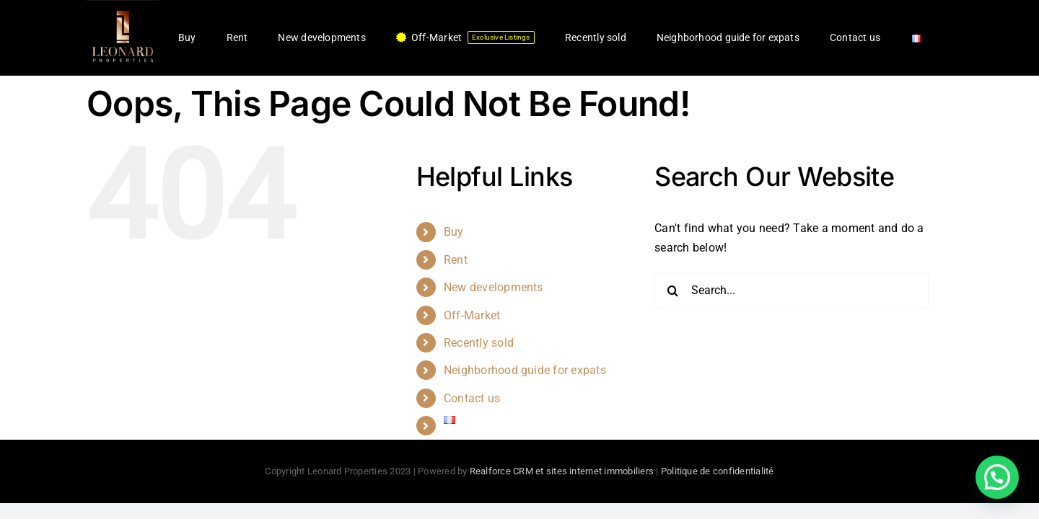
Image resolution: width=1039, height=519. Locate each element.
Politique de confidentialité (717, 471)
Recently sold (479, 343)
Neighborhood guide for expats (525, 370)
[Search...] (791, 290)
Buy (454, 232)
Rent (456, 260)
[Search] (672, 290)
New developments (493, 287)
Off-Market (472, 315)
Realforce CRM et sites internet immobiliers (562, 471)
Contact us (472, 398)
